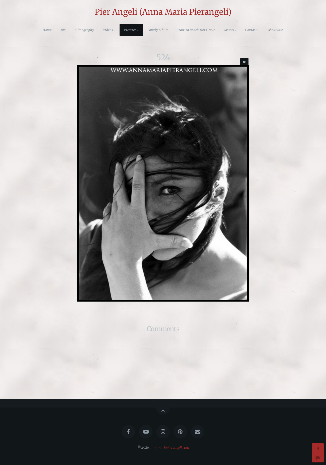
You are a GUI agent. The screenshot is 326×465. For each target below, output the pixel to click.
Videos (108, 30)
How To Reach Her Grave (196, 30)
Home (47, 30)
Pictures (130, 30)
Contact (250, 30)
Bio (63, 30)
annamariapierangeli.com (169, 447)
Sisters (229, 30)
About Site (275, 30)
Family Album (158, 30)
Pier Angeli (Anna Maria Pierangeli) (163, 12)
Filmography (84, 30)
